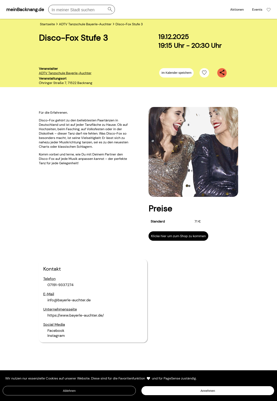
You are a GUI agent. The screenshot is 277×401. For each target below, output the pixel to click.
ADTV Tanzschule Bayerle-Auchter (65, 73)
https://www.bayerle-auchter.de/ (75, 315)
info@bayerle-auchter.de (69, 300)
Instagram (56, 335)
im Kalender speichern (176, 72)
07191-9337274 (60, 284)
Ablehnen (69, 390)
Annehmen (208, 390)
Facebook (55, 330)
